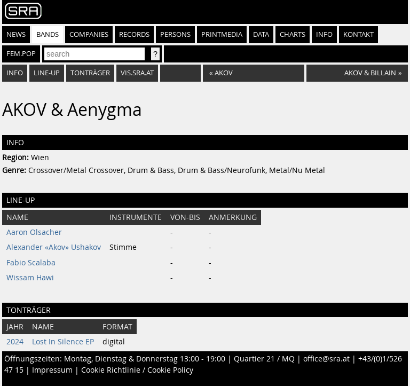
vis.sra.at (137, 72)
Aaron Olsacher (34, 232)
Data (261, 34)
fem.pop (21, 53)
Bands (47, 34)
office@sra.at (326, 359)
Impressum (52, 370)
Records (134, 34)
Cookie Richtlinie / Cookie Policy (137, 370)
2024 (14, 341)
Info (324, 34)
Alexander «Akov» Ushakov (53, 247)
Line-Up (47, 72)
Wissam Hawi (30, 277)
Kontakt (358, 34)
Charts (292, 34)
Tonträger (90, 72)
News (16, 34)
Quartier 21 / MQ (264, 359)
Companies (88, 34)
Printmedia (221, 34)
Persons (175, 34)
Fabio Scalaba (31, 262)
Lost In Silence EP (63, 341)
